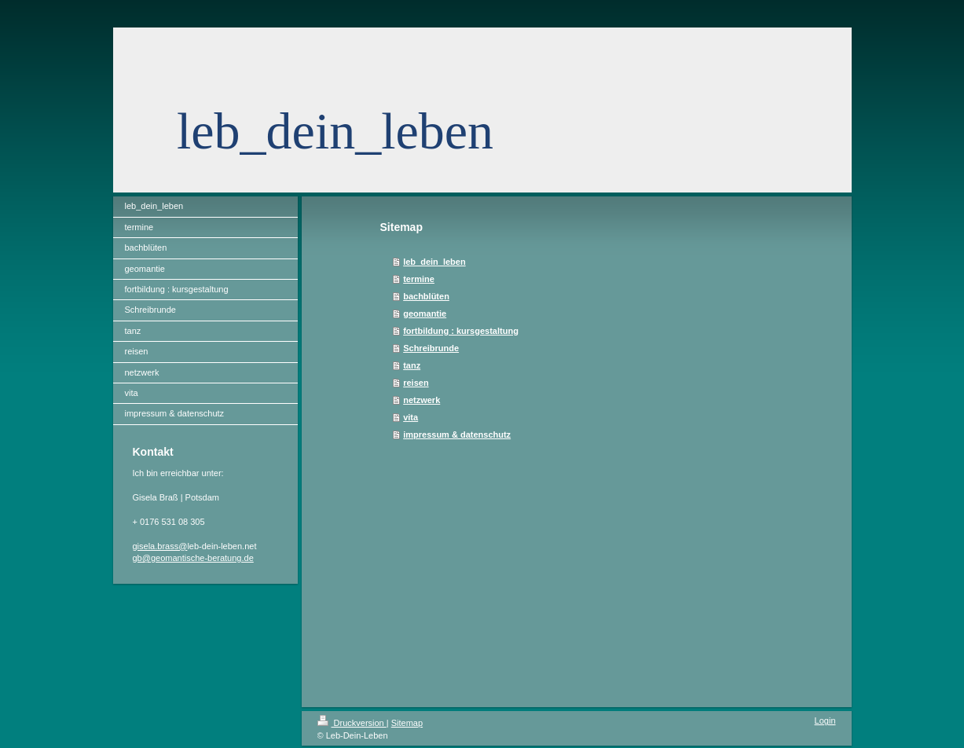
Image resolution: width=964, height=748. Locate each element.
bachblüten (426, 296)
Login (825, 720)
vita (410, 417)
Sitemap (407, 723)
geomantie (424, 313)
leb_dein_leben (434, 261)
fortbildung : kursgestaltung (461, 331)
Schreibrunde (431, 348)
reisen (415, 382)
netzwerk (421, 400)
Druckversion (352, 723)
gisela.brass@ (160, 546)
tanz (411, 365)
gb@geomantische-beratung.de (193, 558)
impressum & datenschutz (457, 434)
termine (418, 279)
